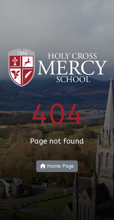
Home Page (57, 166)
